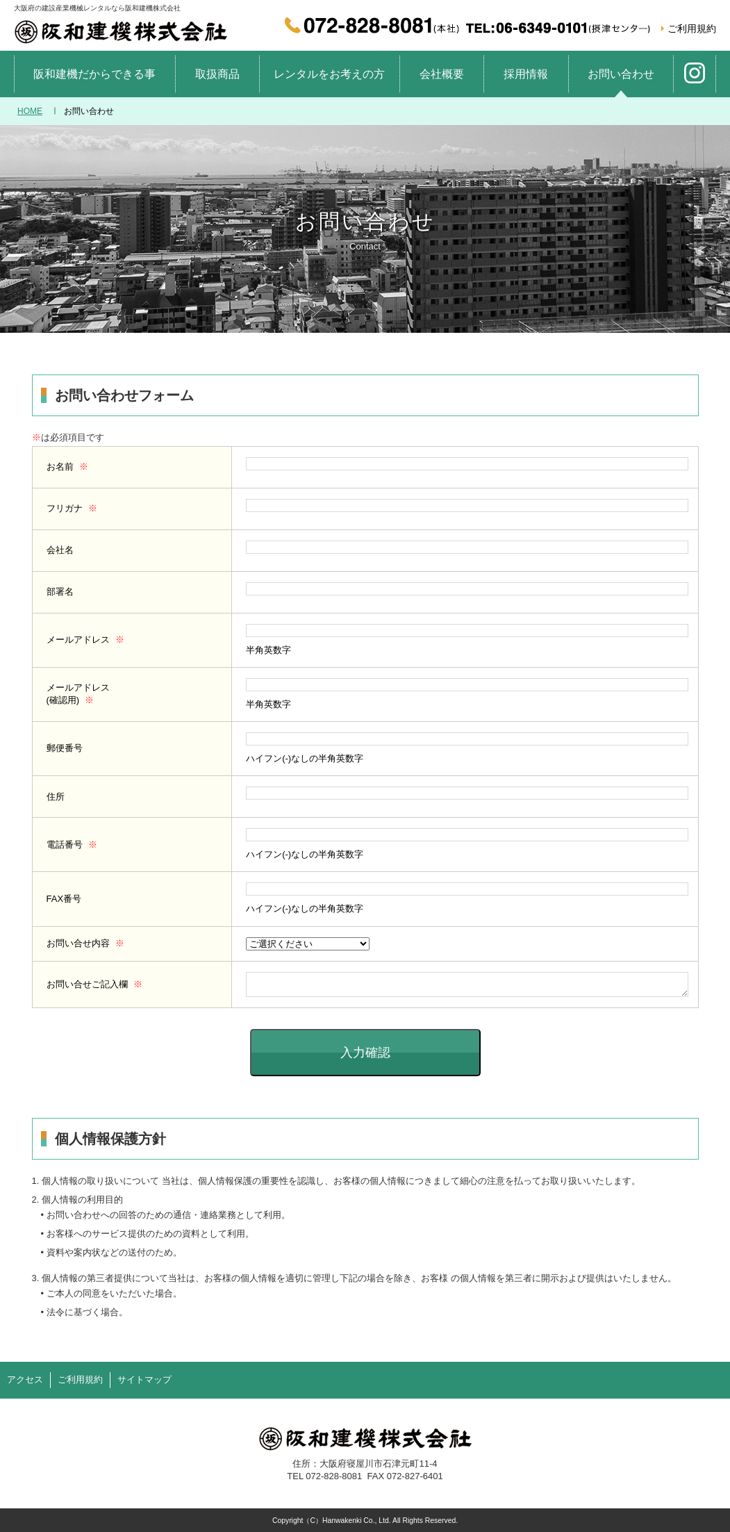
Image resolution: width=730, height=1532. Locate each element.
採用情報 (526, 74)
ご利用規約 (691, 28)
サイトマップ (144, 1379)
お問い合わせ (621, 74)
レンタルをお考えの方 (329, 74)
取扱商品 (217, 74)
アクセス (25, 1379)
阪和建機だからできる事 (94, 74)
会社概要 (442, 74)
